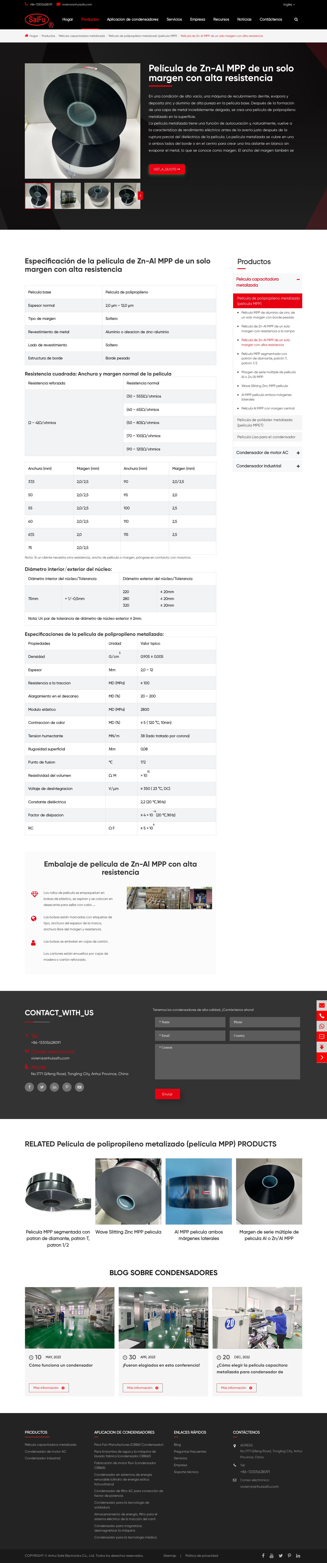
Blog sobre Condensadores (163, 1272)
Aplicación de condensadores (132, 19)
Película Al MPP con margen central (267, 408)
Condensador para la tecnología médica (125, 1537)
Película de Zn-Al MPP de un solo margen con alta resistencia (222, 35)
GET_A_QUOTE (167, 169)
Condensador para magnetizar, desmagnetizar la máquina (118, 1528)
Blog (177, 1445)
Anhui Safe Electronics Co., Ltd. (71, 1556)
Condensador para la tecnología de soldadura (121, 1505)
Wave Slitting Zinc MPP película (264, 386)
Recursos (221, 19)
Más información (48, 1388)
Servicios (174, 19)
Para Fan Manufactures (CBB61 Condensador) (128, 1445)
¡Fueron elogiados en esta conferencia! (161, 1365)
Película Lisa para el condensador (266, 437)
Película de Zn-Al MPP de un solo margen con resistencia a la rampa (267, 328)
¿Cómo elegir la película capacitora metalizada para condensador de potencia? (252, 1369)
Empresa (197, 19)
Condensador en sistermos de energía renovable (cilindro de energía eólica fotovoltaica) (123, 1479)
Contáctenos (271, 19)
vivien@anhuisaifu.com (77, 4)
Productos (90, 19)
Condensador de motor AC (262, 452)
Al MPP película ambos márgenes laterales (266, 397)
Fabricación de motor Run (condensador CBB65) (125, 1465)
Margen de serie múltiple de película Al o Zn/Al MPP (268, 374)
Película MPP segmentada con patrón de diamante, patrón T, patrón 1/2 (264, 358)
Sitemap (170, 1556)
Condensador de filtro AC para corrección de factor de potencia (128, 1493)
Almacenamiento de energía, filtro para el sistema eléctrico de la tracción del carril (125, 1516)
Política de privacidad (201, 1556)
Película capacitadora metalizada (82, 35)
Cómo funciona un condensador (61, 1365)
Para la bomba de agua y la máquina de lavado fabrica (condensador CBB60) (125, 1453)
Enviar (167, 1094)
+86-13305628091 (41, 4)
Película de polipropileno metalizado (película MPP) (143, 35)
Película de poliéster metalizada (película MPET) (264, 422)
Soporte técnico (186, 1472)
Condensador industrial (258, 466)
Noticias (244, 19)
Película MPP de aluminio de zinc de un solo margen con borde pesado (268, 315)
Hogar (67, 19)
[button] (140, 195)
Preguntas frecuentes (190, 1451)
